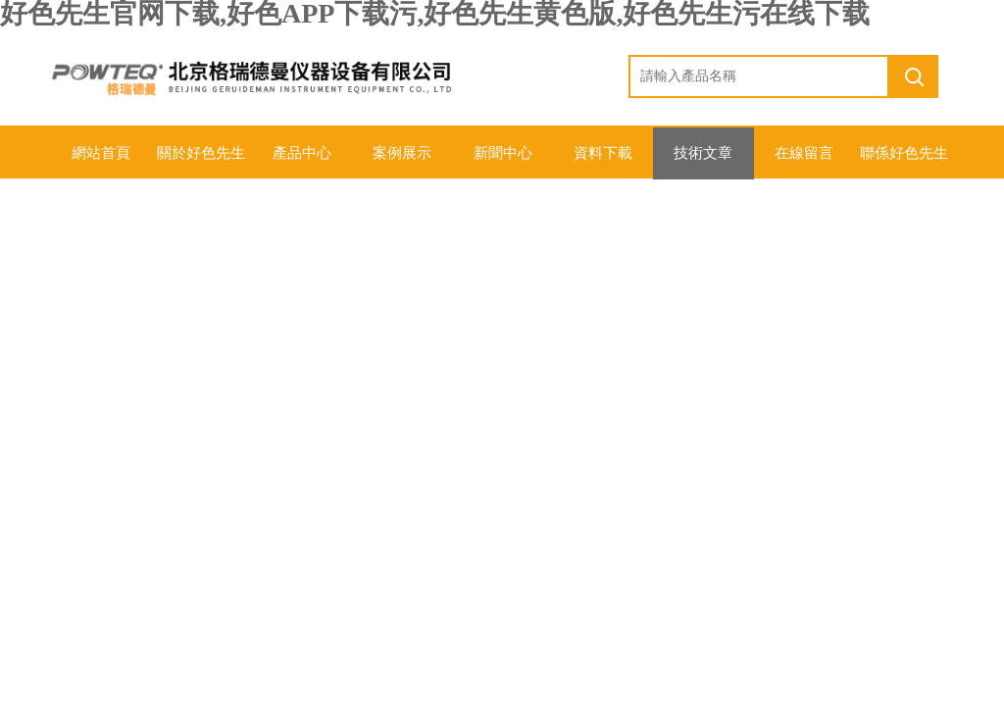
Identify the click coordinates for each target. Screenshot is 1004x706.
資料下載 (602, 153)
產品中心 (301, 153)
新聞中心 (502, 153)
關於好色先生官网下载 (201, 161)
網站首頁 (100, 153)
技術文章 (703, 153)
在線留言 (803, 153)
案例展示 (402, 153)
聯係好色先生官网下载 (904, 161)
